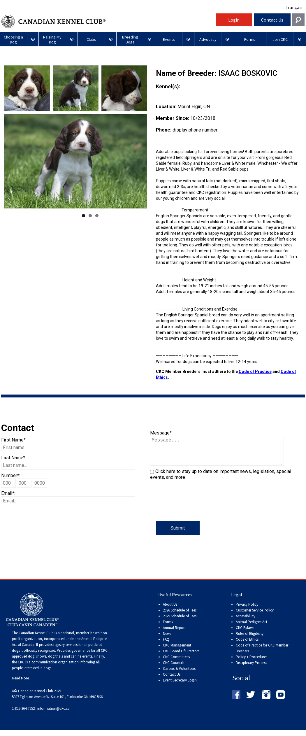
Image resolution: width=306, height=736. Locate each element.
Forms (168, 627)
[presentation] (194, 509)
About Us (170, 610)
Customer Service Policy (255, 616)
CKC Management (177, 651)
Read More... (21, 683)
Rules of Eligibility (249, 639)
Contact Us (272, 20)
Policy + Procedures (251, 662)
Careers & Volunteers (179, 674)
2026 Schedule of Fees (179, 616)
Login (234, 20)
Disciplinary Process (251, 668)
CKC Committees (176, 662)
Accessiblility (245, 621)
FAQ (166, 645)
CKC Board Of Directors (181, 656)
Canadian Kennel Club (107, 21)
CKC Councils (173, 668)
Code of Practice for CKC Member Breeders (262, 654)
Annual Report (174, 633)
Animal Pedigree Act (251, 627)
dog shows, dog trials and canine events (60, 662)
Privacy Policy (247, 610)
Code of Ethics (247, 645)
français (294, 7)
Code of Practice (255, 371)
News (167, 639)
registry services (65, 650)
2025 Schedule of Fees (179, 621)
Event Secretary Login (180, 686)
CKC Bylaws (245, 633)
